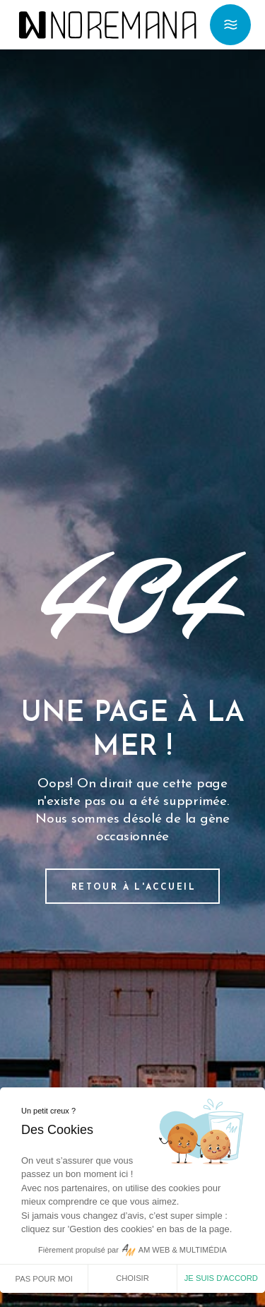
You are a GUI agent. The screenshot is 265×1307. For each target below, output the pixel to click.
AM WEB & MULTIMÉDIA (183, 1250)
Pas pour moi (44, 1279)
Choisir (132, 1278)
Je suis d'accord (221, 1278)
